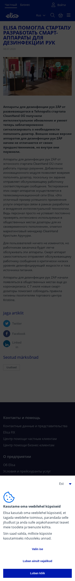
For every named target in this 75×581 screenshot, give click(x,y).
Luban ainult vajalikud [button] (37, 561)
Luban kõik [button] (37, 573)
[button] (64, 483)
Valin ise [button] (37, 549)
